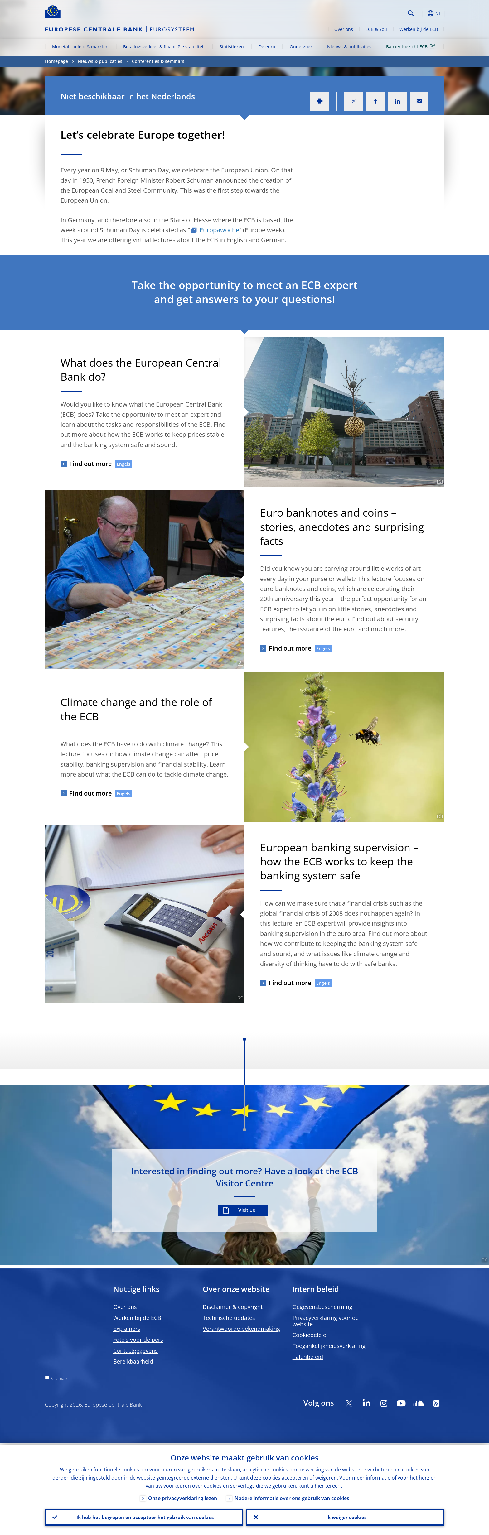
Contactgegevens (135, 1350)
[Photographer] (439, 481)
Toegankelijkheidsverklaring (329, 1346)
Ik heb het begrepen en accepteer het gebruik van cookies (144, 1516)
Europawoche (219, 230)
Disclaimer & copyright (233, 1307)
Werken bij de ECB (418, 29)
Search (411, 13)
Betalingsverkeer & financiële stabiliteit (164, 47)
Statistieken (232, 47)
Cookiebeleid (310, 1335)
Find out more (90, 464)
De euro (267, 47)
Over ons (343, 29)
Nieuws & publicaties (349, 47)
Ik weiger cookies (345, 1516)
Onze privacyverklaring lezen (182, 1496)
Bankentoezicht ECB (411, 46)
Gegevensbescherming (322, 1307)
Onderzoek (301, 47)
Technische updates (229, 1317)
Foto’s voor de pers (138, 1339)
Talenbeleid (308, 1356)
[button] (422, 13)
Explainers (126, 1328)
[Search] (374, 12)
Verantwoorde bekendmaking (241, 1328)
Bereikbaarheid (133, 1361)
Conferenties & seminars (158, 61)
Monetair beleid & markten (80, 47)
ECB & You (376, 29)
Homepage (56, 61)
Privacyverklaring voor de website (326, 1321)
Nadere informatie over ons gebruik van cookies (292, 1496)
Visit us (246, 1210)
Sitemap (59, 1378)
